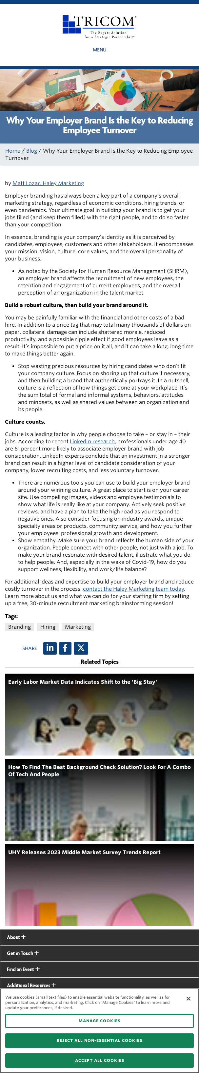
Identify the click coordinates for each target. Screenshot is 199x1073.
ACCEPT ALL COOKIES (99, 1060)
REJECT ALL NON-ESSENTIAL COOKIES (99, 1040)
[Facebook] (65, 648)
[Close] (188, 998)
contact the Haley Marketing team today (133, 589)
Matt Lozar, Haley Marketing (48, 183)
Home (12, 151)
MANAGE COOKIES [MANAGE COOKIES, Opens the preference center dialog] (99, 1020)
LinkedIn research (92, 441)
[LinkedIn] (50, 648)
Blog (31, 151)
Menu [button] (100, 49)
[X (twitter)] (81, 648)
